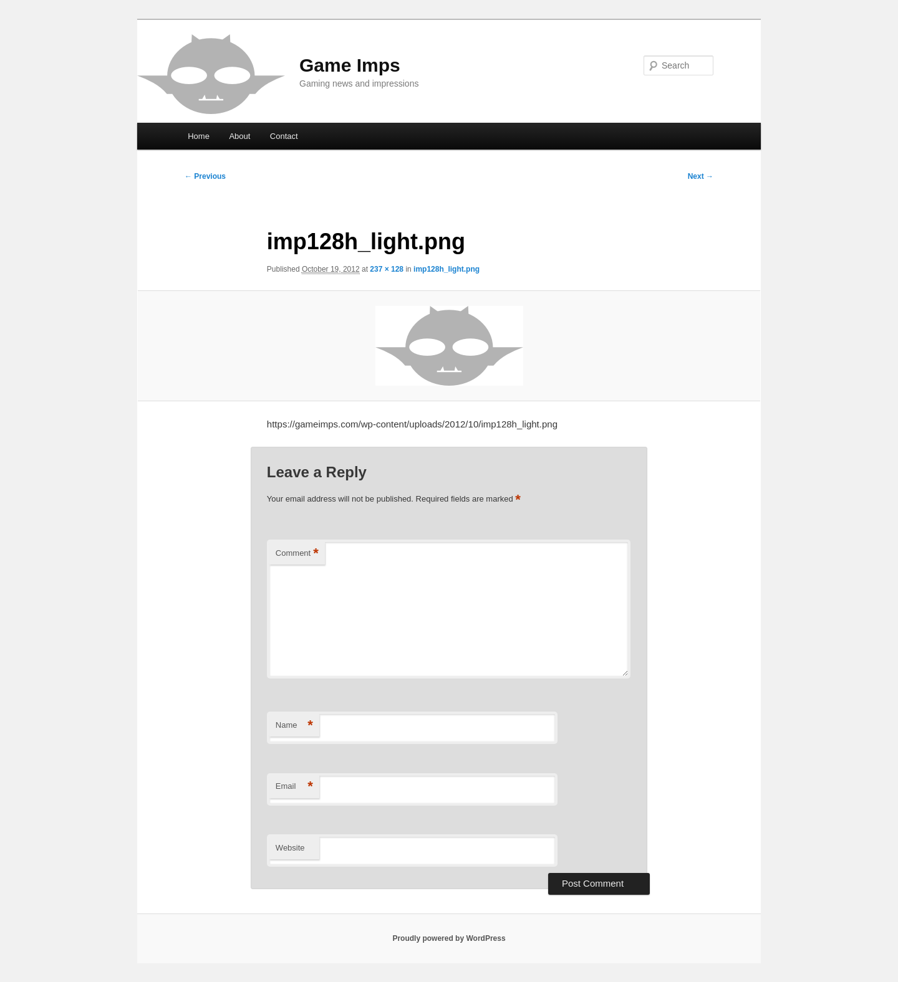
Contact (284, 136)
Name (294, 726)
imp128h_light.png (446, 269)
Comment (297, 554)
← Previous (205, 176)
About (239, 136)
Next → (700, 176)
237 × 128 (386, 269)
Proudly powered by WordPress (448, 938)
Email (294, 787)
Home (199, 136)
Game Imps (349, 65)
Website (290, 847)
